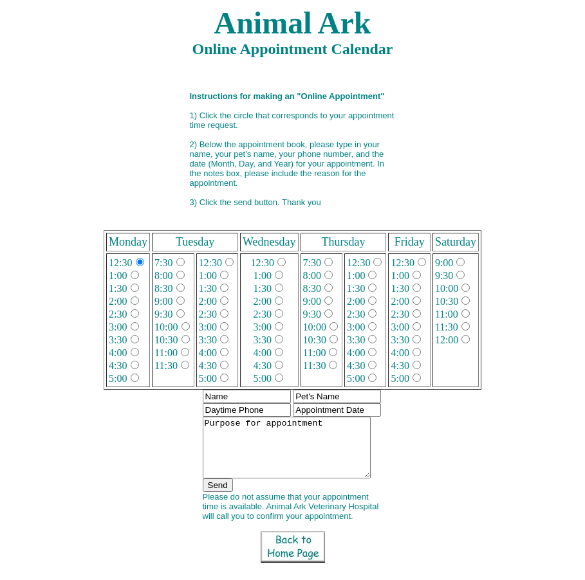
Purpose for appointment (292, 453)
